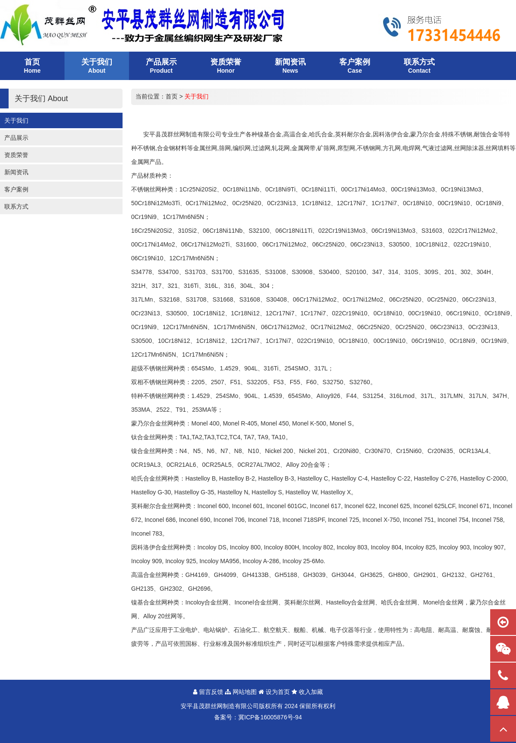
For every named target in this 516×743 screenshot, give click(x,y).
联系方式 (16, 206)
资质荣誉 (16, 154)
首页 (172, 96)
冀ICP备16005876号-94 (270, 717)
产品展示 (16, 137)
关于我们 (16, 120)
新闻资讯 (16, 172)
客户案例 (16, 189)
